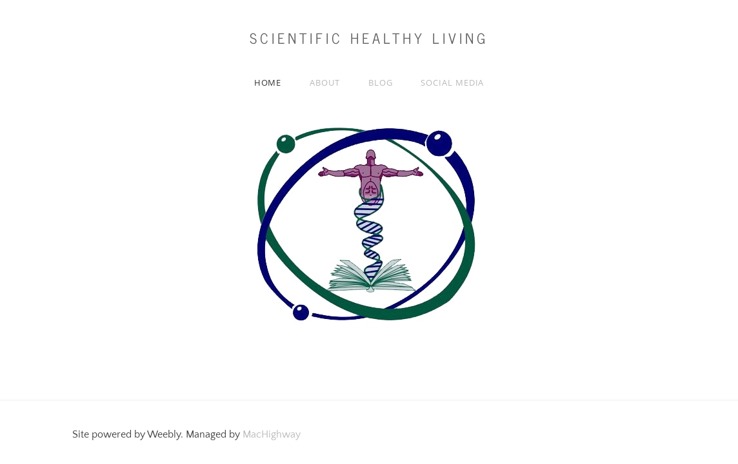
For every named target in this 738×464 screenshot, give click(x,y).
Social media (452, 82)
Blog (380, 82)
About (325, 82)
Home (268, 82)
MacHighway (272, 434)
